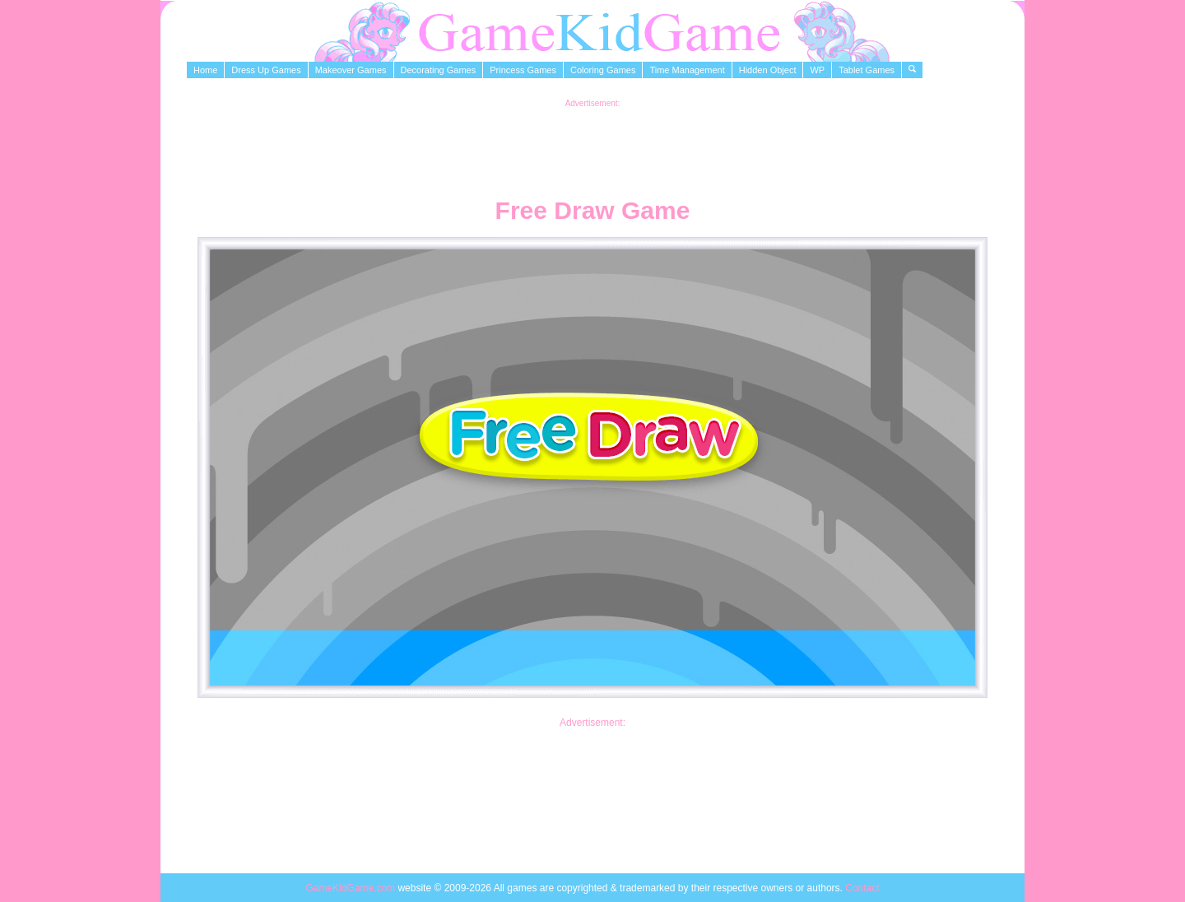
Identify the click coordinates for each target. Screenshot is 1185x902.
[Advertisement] (592, 145)
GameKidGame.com (351, 888)
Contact (862, 888)
